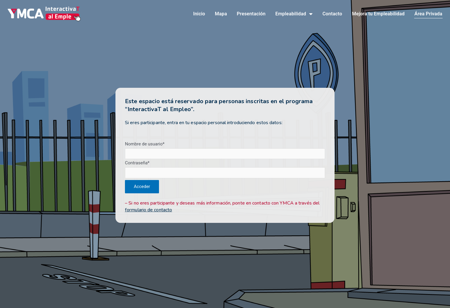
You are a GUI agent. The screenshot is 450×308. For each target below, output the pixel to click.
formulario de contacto (148, 210)
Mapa (221, 14)
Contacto (332, 14)
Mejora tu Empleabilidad (378, 14)
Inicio (199, 14)
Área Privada (428, 14)
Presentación (251, 14)
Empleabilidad (294, 14)
